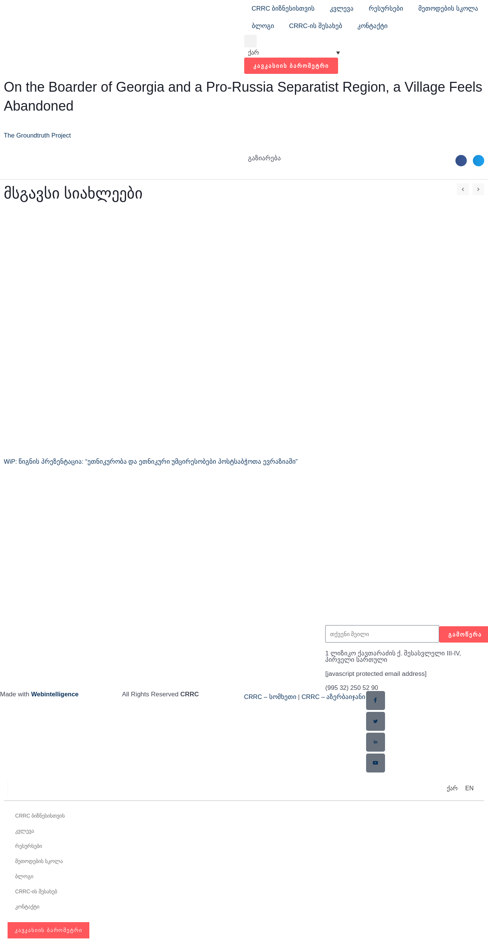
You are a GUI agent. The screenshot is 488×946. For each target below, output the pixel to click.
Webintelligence (55, 694)
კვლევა (342, 8)
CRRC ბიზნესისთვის (283, 8)
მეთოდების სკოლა (448, 8)
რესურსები (386, 8)
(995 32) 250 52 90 (352, 687)
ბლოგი (263, 26)
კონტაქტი (372, 26)
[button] (250, 41)
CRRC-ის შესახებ (316, 26)
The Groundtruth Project (38, 135)
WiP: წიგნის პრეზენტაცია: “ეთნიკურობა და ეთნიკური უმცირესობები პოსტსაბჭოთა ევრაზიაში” (151, 461)
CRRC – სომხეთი (270, 697)
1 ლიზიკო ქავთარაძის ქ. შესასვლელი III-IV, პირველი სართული (393, 656)
